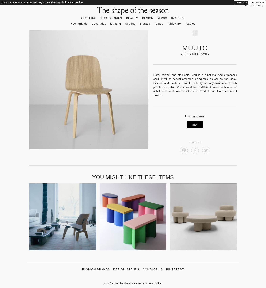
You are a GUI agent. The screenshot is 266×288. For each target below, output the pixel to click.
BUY (195, 124)
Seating (130, 23)
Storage (144, 23)
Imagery (178, 18)
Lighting (115, 23)
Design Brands (126, 269)
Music (162, 18)
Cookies (158, 283)
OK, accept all (257, 2)
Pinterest (175, 269)
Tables (158, 23)
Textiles (190, 23)
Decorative (99, 23)
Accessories (111, 18)
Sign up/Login (252, 6)
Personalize (241, 2)
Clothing (89, 18)
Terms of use (144, 283)
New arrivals (79, 23)
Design (147, 18)
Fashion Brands (96, 269)
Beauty (132, 18)
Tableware (174, 23)
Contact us (153, 269)
